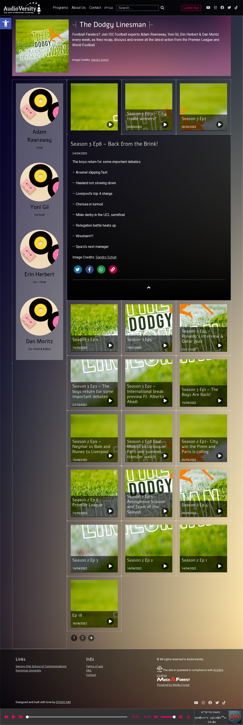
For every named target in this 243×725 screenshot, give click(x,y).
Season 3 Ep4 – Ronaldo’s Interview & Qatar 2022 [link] (202, 336)
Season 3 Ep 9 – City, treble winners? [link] (147, 116)
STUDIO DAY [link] (63, 702)
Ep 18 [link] (77, 615)
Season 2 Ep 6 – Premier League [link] (87, 502)
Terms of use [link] (94, 666)
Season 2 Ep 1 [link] (194, 560)
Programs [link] (60, 7)
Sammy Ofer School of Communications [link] (41, 666)
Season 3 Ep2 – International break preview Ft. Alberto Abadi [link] (145, 393)
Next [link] (91, 637)
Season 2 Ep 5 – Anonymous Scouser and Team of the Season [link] (146, 504)
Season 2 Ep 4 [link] (195, 505)
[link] (5, 23)
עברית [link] (108, 7)
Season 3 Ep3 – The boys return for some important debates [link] (93, 391)
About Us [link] (79, 7)
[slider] (76, 717)
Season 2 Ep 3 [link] (85, 560)
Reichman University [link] (28, 671)
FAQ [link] (88, 671)
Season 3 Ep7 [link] (194, 119)
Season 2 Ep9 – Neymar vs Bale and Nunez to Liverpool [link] (91, 447)
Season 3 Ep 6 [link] (85, 339)
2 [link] (83, 637)
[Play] (13, 716)
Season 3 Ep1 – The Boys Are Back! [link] (200, 392)
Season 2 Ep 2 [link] (140, 560)
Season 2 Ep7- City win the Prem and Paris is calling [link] (200, 447)
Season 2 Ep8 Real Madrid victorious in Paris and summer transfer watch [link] (146, 449)
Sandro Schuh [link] (100, 60)
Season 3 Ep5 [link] (139, 339)
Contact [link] (95, 7)
